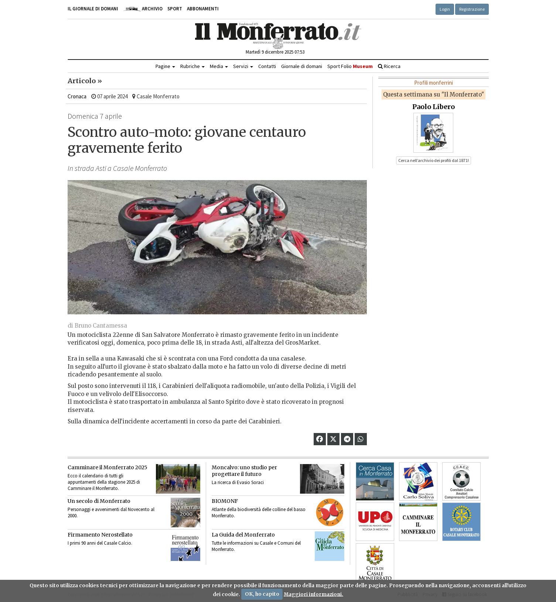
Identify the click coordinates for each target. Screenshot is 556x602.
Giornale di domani (301, 66)
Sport (174, 9)
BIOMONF (225, 501)
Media (219, 66)
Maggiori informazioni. (313, 594)
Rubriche (192, 66)
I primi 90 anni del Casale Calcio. (100, 543)
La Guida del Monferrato (243, 534)
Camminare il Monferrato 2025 (107, 467)
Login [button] (445, 9)
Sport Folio (350, 66)
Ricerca (389, 66)
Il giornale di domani (93, 9)
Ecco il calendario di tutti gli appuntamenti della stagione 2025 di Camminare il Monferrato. (104, 482)
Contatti (267, 66)
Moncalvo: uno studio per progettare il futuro (244, 470)
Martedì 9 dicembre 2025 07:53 (275, 52)
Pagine (165, 66)
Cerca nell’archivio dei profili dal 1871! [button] (433, 160)
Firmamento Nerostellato (100, 534)
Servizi (243, 66)
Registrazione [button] (472, 9)
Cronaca (77, 96)
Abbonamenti (203, 9)
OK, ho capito (262, 594)
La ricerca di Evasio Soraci (238, 482)
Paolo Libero (433, 106)
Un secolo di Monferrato (99, 501)
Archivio (143, 9)
